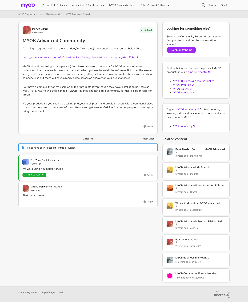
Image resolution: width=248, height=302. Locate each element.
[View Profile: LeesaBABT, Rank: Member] (170, 206)
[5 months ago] (182, 261)
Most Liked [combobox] (150, 138)
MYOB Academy (186, 109)
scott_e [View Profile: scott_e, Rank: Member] (194, 227)
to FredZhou (55, 186)
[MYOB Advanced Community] (45, 163)
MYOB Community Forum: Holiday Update (196, 273)
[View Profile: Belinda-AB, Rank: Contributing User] (170, 151)
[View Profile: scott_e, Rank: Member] (170, 224)
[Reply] (148, 126)
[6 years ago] (181, 173)
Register (213, 5)
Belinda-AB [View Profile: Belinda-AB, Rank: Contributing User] (196, 155)
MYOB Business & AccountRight (192, 81)
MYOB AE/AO (181, 88)
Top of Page (48, 292)
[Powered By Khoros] (222, 294)
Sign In (224, 5)
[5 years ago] (181, 191)
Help (61, 292)
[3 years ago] (181, 155)
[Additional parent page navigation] (41, 14)
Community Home (27, 292)
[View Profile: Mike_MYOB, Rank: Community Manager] (170, 276)
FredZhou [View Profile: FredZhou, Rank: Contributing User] (35, 160)
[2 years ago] (181, 209)
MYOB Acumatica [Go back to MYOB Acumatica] (54, 14)
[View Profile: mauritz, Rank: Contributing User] (170, 170)
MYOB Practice (182, 84)
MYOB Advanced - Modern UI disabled (198, 221)
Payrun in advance (186, 239)
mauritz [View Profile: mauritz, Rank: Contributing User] (194, 173)
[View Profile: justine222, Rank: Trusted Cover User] (170, 242)
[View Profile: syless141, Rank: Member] (170, 260)
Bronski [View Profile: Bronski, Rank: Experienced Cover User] (194, 191)
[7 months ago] (182, 277)
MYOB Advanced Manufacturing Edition (199, 185)
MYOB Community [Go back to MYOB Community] (26, 14)
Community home (181, 50)
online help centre (197, 72)
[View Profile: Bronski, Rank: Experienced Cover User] (170, 188)
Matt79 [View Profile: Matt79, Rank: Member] (36, 28)
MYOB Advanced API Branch (192, 167)
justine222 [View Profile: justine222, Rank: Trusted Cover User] (195, 246)
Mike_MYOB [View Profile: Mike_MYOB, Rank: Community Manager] (198, 277)
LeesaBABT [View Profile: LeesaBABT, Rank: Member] (196, 209)
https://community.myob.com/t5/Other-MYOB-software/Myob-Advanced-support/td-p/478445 (80, 57)
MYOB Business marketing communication (191, 257)
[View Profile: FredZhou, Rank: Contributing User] (25, 162)
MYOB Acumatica (183, 92)
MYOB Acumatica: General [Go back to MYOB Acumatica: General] (78, 14)
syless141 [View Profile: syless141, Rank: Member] (197, 261)
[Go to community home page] (27, 5)
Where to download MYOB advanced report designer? (197, 203)
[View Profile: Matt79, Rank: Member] (27, 30)
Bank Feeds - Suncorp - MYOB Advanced (200, 149)
